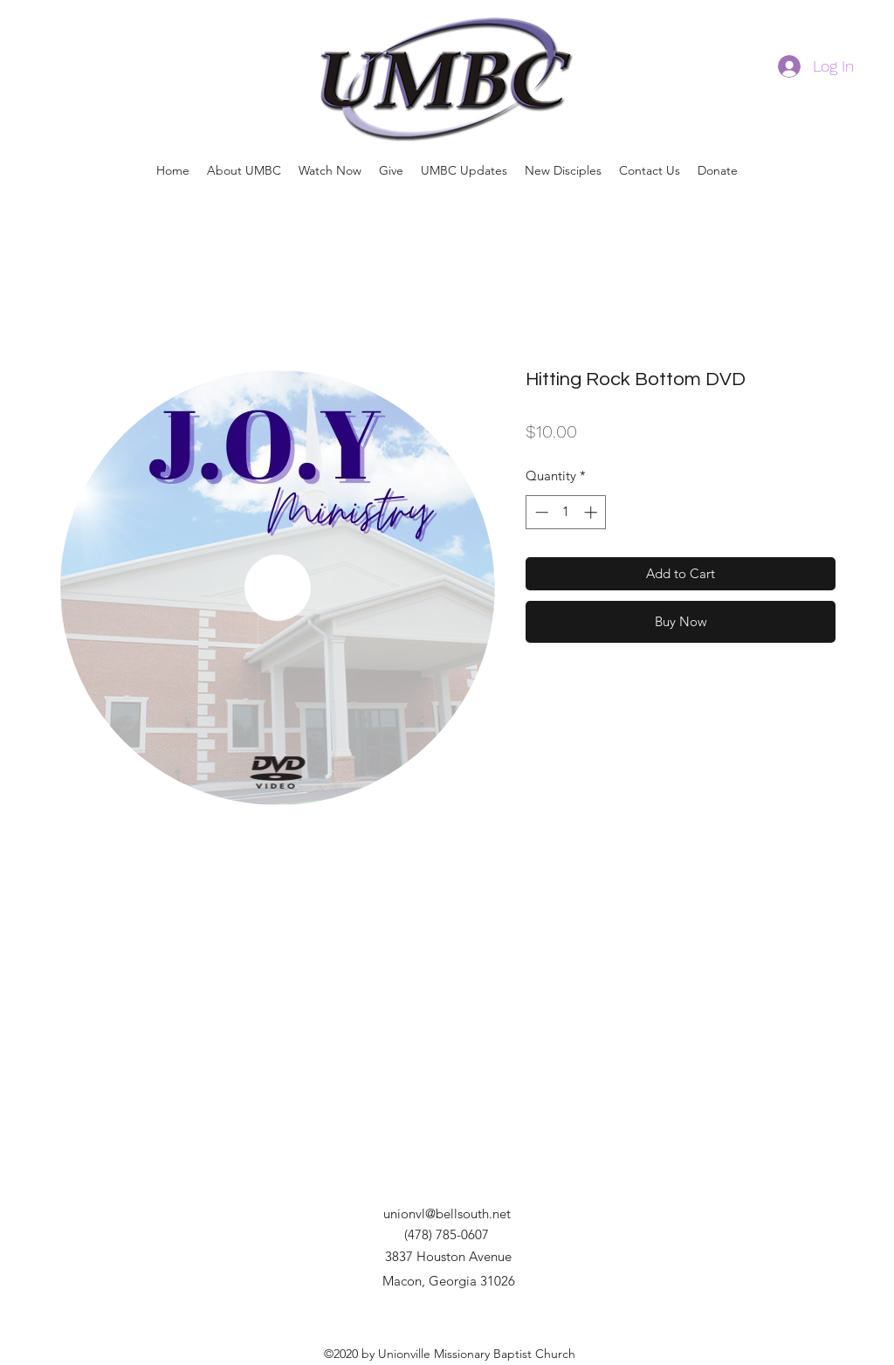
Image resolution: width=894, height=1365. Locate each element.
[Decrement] (540, 512)
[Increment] (592, 512)
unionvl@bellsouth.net (447, 1213)
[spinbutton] (566, 512)
